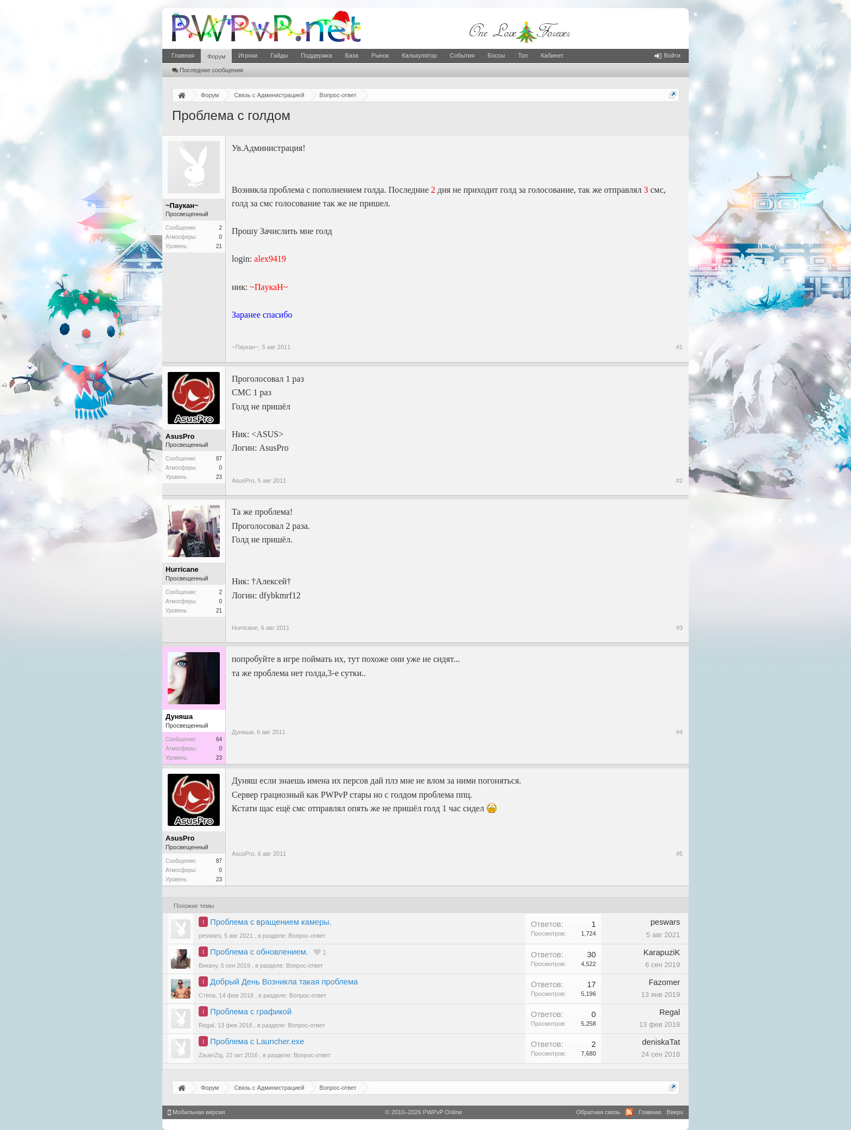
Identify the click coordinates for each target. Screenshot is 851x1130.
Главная (183, 55)
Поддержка (316, 55)
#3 (679, 627)
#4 (679, 732)
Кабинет (552, 55)
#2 (679, 480)
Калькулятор (419, 55)
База (351, 55)
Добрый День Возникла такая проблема (284, 981)
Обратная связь (598, 1112)
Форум (216, 56)
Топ (523, 55)
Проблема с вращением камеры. (271, 922)
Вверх (674, 1112)
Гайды (279, 55)
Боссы (496, 55)
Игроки (247, 55)
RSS (629, 1112)
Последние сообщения (207, 70)
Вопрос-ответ (307, 935)
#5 (679, 853)
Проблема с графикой (250, 1011)
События (462, 55)
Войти (668, 55)
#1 (679, 347)
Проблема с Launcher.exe (257, 1041)
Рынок (380, 55)
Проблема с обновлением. (259, 952)
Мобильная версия (196, 1112)
